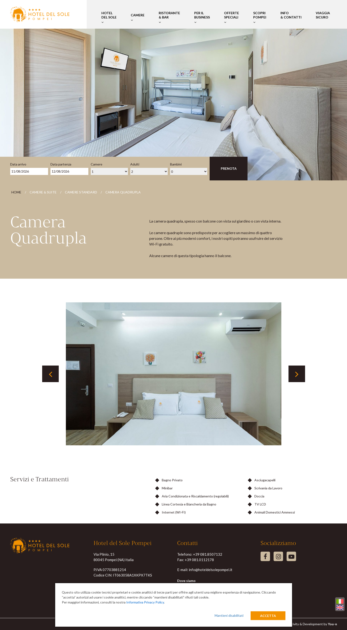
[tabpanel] (173, 373)
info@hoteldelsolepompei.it (210, 569)
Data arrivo (18, 164)
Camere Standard (81, 192)
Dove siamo (186, 581)
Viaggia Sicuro (323, 17)
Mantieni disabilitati (229, 615)
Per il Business (202, 17)
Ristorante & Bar (169, 17)
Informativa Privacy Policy (145, 602)
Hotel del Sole (109, 17)
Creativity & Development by (310, 624)
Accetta (268, 616)
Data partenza (60, 164)
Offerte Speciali (231, 17)
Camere (137, 17)
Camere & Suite (43, 192)
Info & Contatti (291, 17)
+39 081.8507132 (207, 554)
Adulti (134, 164)
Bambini (176, 164)
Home (16, 192)
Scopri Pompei (259, 17)
